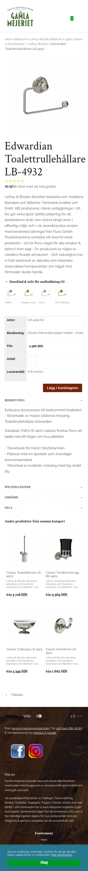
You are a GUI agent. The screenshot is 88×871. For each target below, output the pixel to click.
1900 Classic (73, 39)
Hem (8, 39)
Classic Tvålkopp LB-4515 (24, 649)
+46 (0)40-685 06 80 (68, 728)
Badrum (21, 39)
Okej (44, 862)
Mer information (61, 854)
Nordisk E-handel (45, 732)
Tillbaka (14, 695)
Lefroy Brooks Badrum (45, 39)
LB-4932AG (36, 320)
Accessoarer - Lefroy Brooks (27, 44)
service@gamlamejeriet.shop (30, 728)
